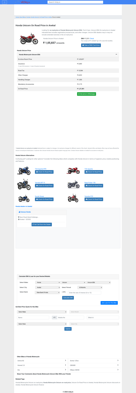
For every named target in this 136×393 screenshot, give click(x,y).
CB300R (94, 365)
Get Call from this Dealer (42, 224)
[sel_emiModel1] (72, 282)
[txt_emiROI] (84, 292)
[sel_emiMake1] (47, 282)
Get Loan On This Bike (109, 303)
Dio (42, 370)
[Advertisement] (68, 110)
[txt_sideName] (33, 317)
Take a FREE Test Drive (91, 45)
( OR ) (64, 292)
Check (92, 38)
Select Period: (66, 287)
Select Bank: (24, 292)
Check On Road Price (44, 172)
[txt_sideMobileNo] (70, 317)
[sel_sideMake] (42, 311)
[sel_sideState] (42, 324)
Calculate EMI (68, 298)
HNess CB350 (94, 370)
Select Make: (24, 282)
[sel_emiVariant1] (98, 282)
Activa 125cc (94, 361)
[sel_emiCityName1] (47, 287)
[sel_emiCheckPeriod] (89, 287)
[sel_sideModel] (94, 311)
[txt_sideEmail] (103, 317)
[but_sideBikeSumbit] (68, 329)
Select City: (23, 287)
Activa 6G (42, 361)
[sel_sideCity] (94, 324)
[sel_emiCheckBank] (47, 292)
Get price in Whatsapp (86, 94)
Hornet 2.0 (42, 365)
